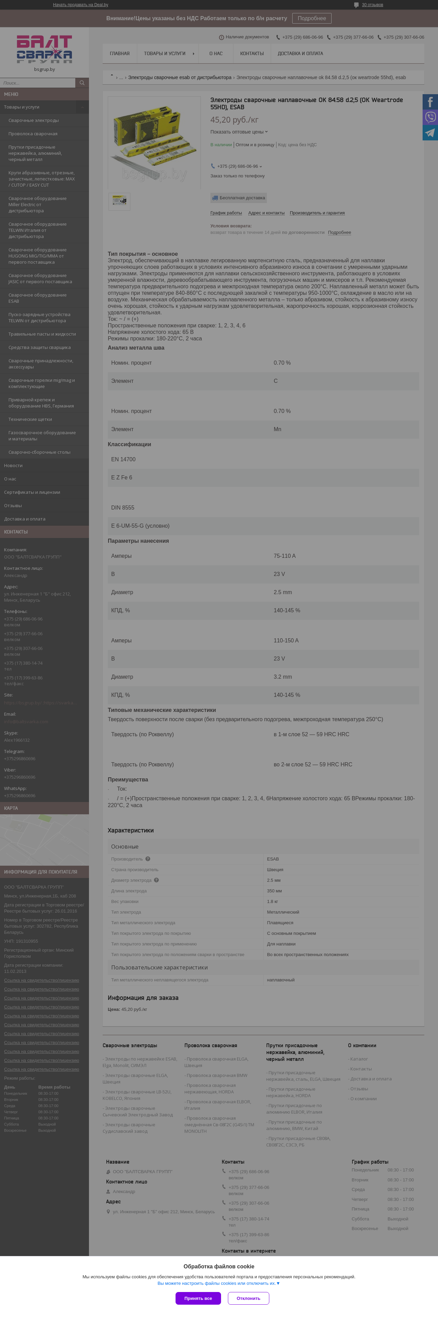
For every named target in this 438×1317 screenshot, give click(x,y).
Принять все (198, 1298)
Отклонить (248, 1298)
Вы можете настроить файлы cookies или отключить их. (216, 1283)
